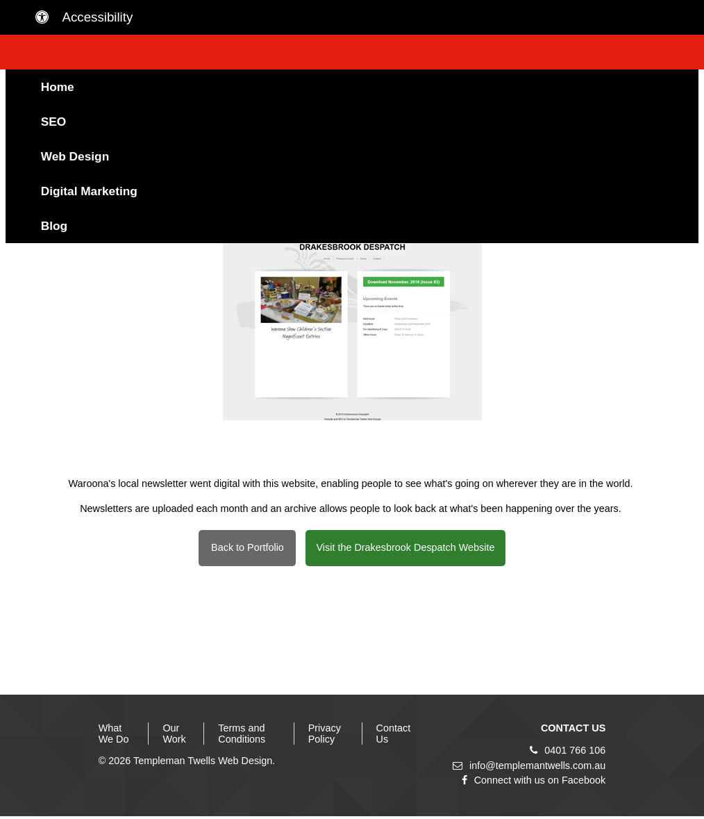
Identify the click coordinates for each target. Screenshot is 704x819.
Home (57, 87)
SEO (53, 122)
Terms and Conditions (241, 733)
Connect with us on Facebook (534, 780)
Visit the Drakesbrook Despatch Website (405, 547)
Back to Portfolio (247, 547)
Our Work (173, 733)
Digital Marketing (89, 191)
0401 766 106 (567, 750)
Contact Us (393, 733)
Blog (54, 226)
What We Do (114, 733)
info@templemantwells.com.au (529, 765)
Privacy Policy (324, 733)
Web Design (75, 156)
